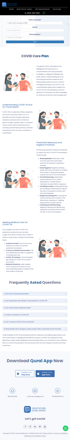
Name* (35, 27)
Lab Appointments (42, 9)
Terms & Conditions (60, 433)
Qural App (57, 9)
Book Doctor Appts (24, 9)
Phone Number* (35, 34)
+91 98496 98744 (58, 396)
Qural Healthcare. (22, 433)
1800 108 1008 (12, 396)
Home (11, 9)
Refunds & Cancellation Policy (35, 436)
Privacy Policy (47, 433)
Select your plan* (35, 20)
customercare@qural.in (35, 396)
